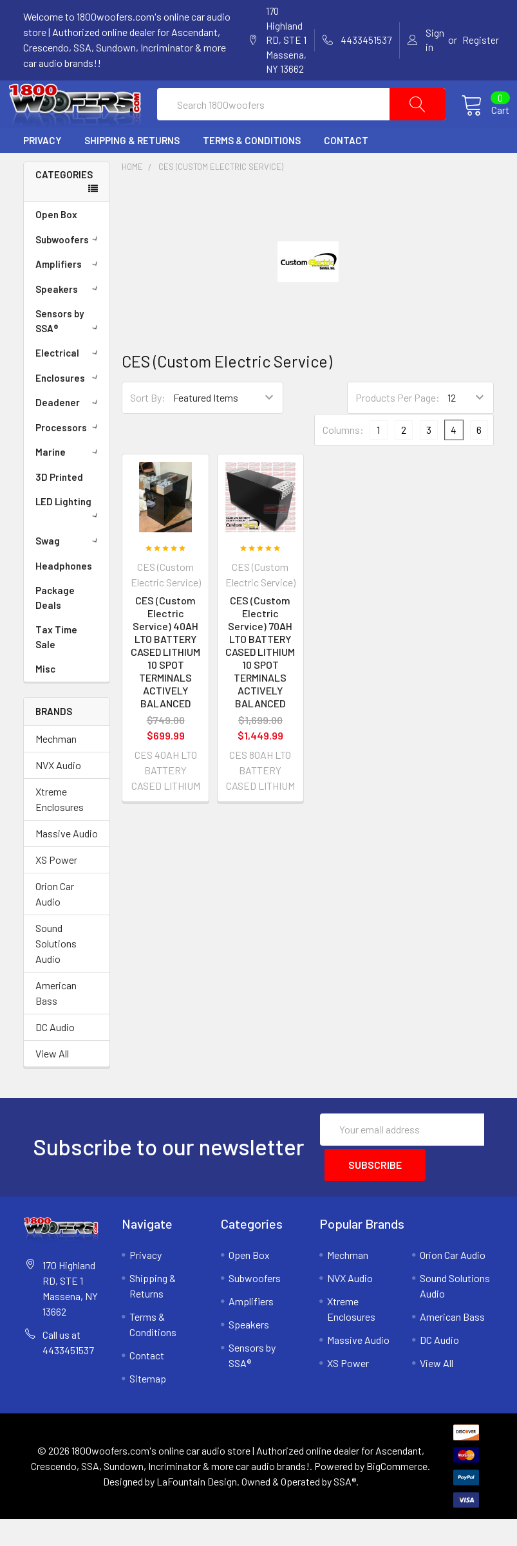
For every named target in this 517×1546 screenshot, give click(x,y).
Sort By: (147, 428)
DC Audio (55, 1057)
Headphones (63, 596)
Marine (69, 482)
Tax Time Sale (56, 667)
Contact (346, 171)
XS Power (56, 890)
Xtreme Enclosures (59, 829)
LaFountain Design (196, 1508)
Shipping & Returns (132, 171)
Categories (64, 204)
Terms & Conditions (252, 171)
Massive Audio (66, 863)
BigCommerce (397, 1493)
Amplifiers (69, 294)
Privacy (42, 171)
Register (480, 40)
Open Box (56, 244)
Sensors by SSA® (69, 351)
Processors (69, 457)
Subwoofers (69, 269)
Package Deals (55, 628)
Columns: (343, 460)
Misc (45, 699)
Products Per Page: (397, 428)
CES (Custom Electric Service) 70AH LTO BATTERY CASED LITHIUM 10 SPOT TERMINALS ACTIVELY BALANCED (260, 682)
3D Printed (59, 507)
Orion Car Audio (54, 924)
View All (52, 1083)
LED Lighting (69, 537)
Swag (69, 571)
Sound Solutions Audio (56, 973)
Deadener (69, 432)
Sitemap (147, 1405)
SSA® (345, 1508)
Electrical (69, 383)
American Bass (56, 1023)
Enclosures (69, 408)
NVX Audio (58, 795)
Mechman (56, 769)
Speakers (69, 319)
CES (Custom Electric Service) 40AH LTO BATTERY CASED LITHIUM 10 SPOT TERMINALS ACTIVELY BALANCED (165, 682)
